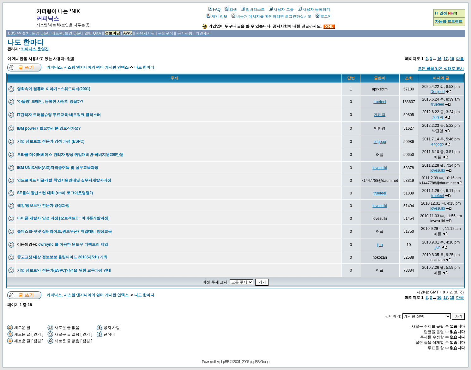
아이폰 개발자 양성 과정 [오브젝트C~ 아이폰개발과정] (63, 218)
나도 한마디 (25, 42)
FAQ (214, 9)
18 (452, 59)
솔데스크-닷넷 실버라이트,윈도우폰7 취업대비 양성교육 (64, 231)
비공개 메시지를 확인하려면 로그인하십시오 (271, 16)
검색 (231, 9)
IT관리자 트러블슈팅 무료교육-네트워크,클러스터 (59, 115)
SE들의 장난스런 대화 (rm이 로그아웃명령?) (55, 193)
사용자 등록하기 (314, 9)
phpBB (224, 362)
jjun (380, 245)
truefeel (379, 102)
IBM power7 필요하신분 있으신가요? (49, 128)
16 (439, 59)
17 (446, 59)
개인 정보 (217, 16)
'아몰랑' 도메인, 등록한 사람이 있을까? (50, 101)
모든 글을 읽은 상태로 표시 (441, 68)
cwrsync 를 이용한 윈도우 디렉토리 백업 (73, 244)
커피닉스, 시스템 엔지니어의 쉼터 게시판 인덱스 (87, 67)
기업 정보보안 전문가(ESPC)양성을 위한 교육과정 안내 (64, 270)
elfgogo (380, 141)
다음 (460, 59)
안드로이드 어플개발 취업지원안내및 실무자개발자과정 (64, 180)
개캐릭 (379, 115)
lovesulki (379, 168)
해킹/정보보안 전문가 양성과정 (43, 205)
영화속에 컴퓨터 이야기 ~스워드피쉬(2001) (53, 89)
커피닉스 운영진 (34, 49)
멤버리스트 (253, 9)
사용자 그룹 (281, 9)
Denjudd (438, 91)
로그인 (324, 16)
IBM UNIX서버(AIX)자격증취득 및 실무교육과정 (57, 167)
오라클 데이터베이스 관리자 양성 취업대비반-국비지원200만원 (70, 154)
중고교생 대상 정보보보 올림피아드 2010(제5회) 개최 (62, 257)
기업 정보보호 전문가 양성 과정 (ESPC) (50, 141)
